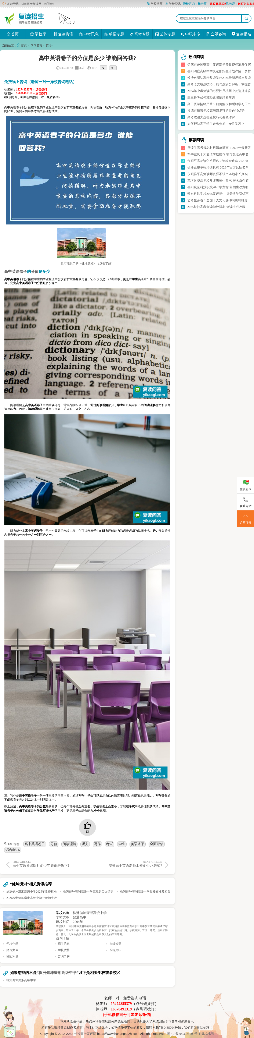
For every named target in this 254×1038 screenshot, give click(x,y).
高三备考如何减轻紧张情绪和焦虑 (211, 97)
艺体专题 (165, 34)
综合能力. (13, 849)
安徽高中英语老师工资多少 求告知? (125, 863)
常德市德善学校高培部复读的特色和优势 (215, 110)
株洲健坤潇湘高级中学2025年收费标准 (31, 891)
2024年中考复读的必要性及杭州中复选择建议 (219, 91)
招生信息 (64, 943)
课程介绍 (115, 950)
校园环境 (12, 956)
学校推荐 (154, 3)
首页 (13, 34)
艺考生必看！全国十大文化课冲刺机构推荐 (217, 200)
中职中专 (190, 34)
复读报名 (241, 34)
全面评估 (156, 844)
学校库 (38, 34)
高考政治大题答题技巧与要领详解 (211, 117)
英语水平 (137, 844)
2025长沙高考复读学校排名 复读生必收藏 (216, 207)
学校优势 (64, 950)
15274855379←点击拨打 (31, 89)
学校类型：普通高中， (73, 917)
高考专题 (140, 34)
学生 (122, 844)
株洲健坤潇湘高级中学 (90, 913)
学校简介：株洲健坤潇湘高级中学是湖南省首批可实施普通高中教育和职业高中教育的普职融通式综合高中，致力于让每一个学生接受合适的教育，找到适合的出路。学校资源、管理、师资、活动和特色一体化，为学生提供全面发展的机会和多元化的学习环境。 (112, 930)
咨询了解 (62, 938)
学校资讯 (173, 3)
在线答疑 (115, 943)
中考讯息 (89, 34)
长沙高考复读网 (85, 1033)
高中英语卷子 (35, 844)
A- (103, 68)
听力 (85, 844)
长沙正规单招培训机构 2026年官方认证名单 (217, 167)
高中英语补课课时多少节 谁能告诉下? (49, 863)
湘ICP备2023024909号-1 (184, 1033)
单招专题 (114, 34)
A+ (113, 68)
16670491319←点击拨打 (31, 93)
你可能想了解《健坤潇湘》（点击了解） (87, 263)
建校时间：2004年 (69, 922)
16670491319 (121, 1009)
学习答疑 (37, 45)
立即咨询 (216, 34)
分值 (53, 844)
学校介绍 (12, 943)
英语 (49, 45)
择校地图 (207, 1033)
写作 (97, 844)
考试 (109, 844)
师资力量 (12, 950)
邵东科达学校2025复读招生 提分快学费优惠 (217, 193)
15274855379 (121, 1004)
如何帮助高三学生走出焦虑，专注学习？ (215, 123)
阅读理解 (69, 844)
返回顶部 (245, 518)
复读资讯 (63, 34)
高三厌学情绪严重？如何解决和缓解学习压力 (219, 104)
